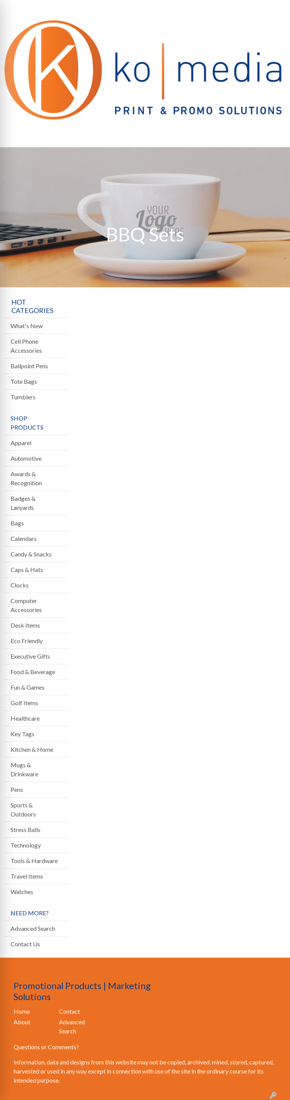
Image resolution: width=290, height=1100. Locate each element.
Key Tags (22, 733)
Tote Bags (24, 381)
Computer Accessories (26, 605)
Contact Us (25, 943)
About (22, 1021)
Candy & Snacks (31, 554)
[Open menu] (274, 136)
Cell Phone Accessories (26, 346)
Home (22, 1011)
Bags (17, 523)
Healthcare (25, 718)
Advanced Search (33, 928)
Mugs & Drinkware (24, 769)
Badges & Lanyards (23, 503)
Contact (69, 1011)
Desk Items (25, 625)
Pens (17, 789)
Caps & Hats (27, 569)
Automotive (26, 458)
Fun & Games (28, 687)
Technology (26, 845)
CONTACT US (90, 8)
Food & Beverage (33, 671)
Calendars (24, 538)
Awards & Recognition (26, 478)
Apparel (21, 442)
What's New (27, 325)
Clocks (20, 585)
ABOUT (43, 8)
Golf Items (24, 702)
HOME (16, 8)
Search (195, 8)
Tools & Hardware (34, 860)
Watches (22, 891)
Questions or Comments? (46, 1046)
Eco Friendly (27, 640)
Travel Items (27, 876)
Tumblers (23, 396)
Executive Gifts (30, 656)
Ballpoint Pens (29, 365)
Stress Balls (25, 829)
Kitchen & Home (32, 749)
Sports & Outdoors (23, 809)
